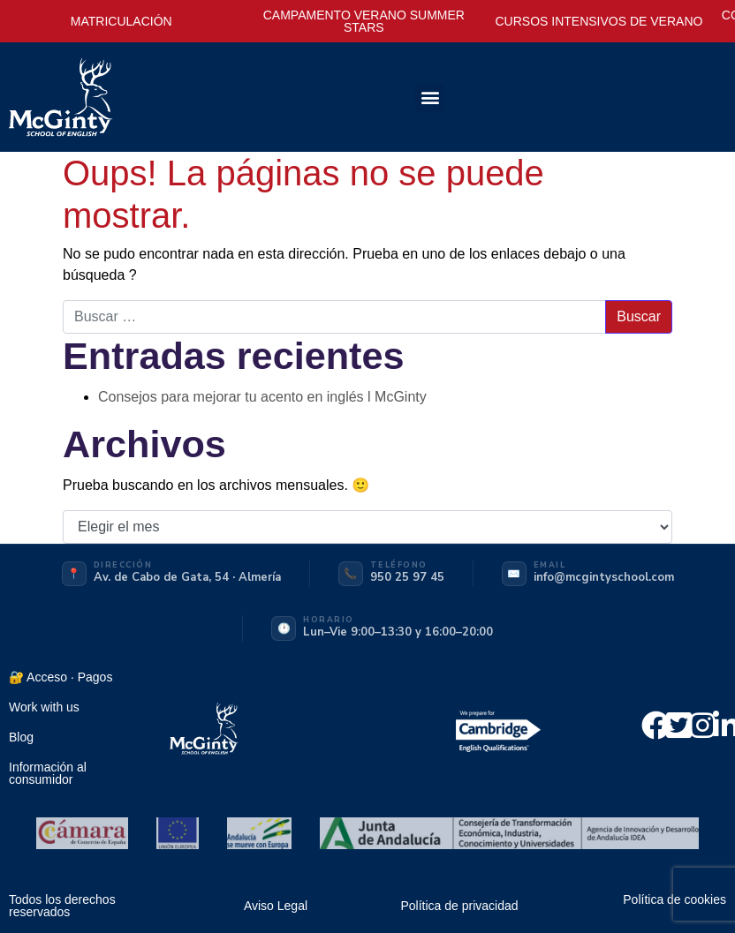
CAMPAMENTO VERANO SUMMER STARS (364, 21)
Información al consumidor (48, 773)
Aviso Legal (275, 906)
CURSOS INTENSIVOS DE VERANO (598, 21)
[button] (429, 97)
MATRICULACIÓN (121, 21)
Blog (21, 737)
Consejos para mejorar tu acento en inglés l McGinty (262, 396)
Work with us (44, 707)
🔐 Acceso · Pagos (60, 677)
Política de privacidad (459, 906)
